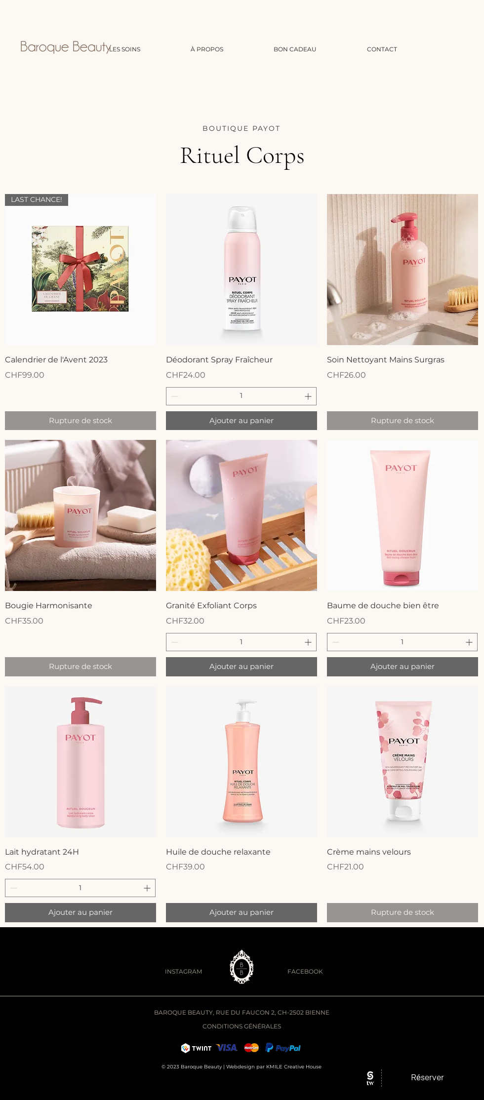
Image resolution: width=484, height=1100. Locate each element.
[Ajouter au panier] (241, 421)
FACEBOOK (305, 971)
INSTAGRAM (183, 971)
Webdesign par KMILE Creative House (274, 1066)
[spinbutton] (241, 396)
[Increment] (309, 396)
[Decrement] (173, 396)
